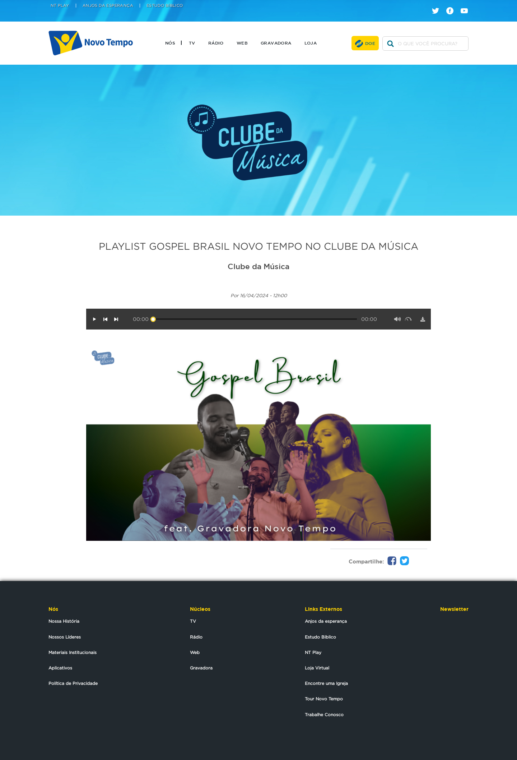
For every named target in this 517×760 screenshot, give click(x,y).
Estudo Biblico (320, 637)
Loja (310, 43)
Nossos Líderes (64, 637)
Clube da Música (258, 266)
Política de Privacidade (73, 683)
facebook (452, 4)
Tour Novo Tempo (324, 698)
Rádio (216, 43)
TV (192, 43)
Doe (370, 43)
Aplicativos (60, 667)
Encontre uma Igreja (326, 683)
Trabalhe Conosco (324, 714)
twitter (438, 4)
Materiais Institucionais (72, 652)
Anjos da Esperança (108, 6)
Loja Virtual (317, 667)
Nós (170, 43)
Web (242, 43)
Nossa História (63, 621)
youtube (466, 4)
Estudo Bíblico (164, 6)
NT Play (60, 6)
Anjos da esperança (326, 621)
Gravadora (276, 43)
